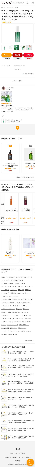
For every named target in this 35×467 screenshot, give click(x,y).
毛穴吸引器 (4, 334)
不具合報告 (17, 461)
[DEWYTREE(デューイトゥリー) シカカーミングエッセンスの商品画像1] (17, 33)
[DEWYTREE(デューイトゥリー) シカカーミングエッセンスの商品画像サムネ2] (10, 47)
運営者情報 (8, 457)
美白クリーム (24, 312)
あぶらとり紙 (28, 299)
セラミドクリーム (6, 315)
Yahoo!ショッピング (28, 55)
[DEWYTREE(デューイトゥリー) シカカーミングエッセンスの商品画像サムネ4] (22, 47)
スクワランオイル (6, 318)
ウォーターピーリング (7, 331)
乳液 (7, 277)
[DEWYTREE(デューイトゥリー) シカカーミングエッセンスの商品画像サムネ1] (4, 47)
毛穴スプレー (28, 286)
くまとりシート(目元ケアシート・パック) (12, 299)
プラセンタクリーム (17, 315)
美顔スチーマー (22, 328)
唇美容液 (13, 293)
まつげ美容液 (5, 290)
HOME (17, 449)
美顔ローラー (13, 328)
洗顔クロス (19, 309)
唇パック (27, 293)
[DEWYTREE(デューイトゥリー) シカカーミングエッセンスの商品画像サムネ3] (16, 47)
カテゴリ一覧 (13, 453)
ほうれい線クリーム (12, 325)
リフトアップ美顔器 (19, 331)
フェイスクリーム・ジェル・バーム (11, 321)
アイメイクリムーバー (7, 283)
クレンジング (14, 280)
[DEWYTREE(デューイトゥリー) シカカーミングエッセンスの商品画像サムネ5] (29, 47)
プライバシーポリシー (24, 457)
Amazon (6, 55)
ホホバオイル (27, 315)
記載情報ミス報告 (28, 74)
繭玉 (9, 312)
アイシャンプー (5, 293)
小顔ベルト (29, 331)
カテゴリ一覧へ (29, 340)
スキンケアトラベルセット (22, 302)
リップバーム (20, 293)
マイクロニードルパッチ (8, 309)
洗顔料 (21, 280)
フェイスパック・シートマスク (18, 305)
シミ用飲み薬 (10, 302)
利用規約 (15, 457)
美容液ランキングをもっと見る (25, 177)
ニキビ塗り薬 (5, 328)
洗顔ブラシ (4, 312)
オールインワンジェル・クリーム (23, 277)
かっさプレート (12, 334)
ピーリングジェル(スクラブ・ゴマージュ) (12, 286)
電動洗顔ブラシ (16, 312)
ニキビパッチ (5, 305)
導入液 (11, 277)
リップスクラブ (15, 296)
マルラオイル (27, 318)
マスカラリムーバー (19, 283)
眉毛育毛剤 (28, 290)
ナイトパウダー (5, 280)
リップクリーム (5, 296)
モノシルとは (21, 453)
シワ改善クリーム (24, 325)
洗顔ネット (26, 309)
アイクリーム (13, 290)
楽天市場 (17, 55)
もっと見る (17, 69)
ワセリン (3, 325)
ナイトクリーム (26, 321)
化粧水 (3, 277)
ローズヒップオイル (17, 318)
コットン (3, 302)
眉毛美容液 (21, 290)
